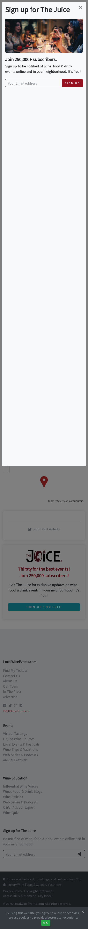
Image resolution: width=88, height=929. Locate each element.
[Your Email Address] (33, 83)
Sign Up (72, 83)
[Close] (83, 912)
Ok (45, 922)
